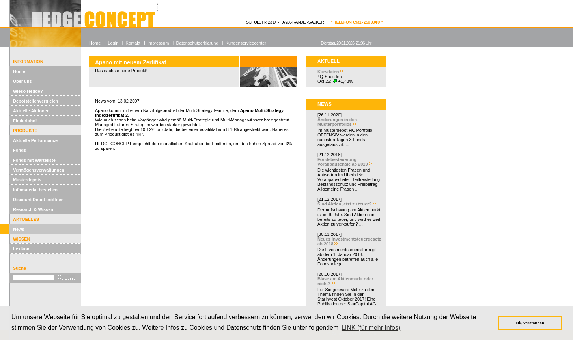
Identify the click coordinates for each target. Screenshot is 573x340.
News (18, 229)
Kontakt (133, 43)
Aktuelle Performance (35, 140)
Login (113, 43)
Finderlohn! (25, 120)
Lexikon (21, 249)
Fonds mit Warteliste (34, 160)
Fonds (19, 150)
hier (139, 134)
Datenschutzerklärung (197, 43)
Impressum (158, 43)
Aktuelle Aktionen (31, 110)
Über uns (22, 81)
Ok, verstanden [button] (530, 323)
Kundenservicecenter (246, 43)
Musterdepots (27, 179)
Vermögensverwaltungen (38, 170)
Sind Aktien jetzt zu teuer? (344, 204)
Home (19, 71)
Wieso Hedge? (28, 91)
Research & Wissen (33, 209)
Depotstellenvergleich (35, 101)
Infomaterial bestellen (35, 189)
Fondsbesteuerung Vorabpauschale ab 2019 (342, 161)
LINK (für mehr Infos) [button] (371, 327)
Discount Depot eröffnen (38, 199)
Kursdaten (328, 71)
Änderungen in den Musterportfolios (337, 122)
